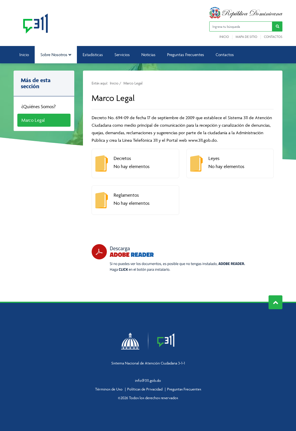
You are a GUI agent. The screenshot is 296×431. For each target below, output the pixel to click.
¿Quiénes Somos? (38, 106)
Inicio (224, 36)
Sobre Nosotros (55, 54)
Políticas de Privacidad (144, 389)
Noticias (148, 54)
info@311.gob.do (148, 380)
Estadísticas (93, 54)
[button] (277, 26)
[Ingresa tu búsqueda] (240, 26)
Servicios (122, 54)
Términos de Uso (109, 389)
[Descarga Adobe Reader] (168, 258)
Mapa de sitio (246, 36)
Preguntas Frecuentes (185, 54)
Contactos (273, 36)
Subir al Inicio (275, 302)
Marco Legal (33, 120)
